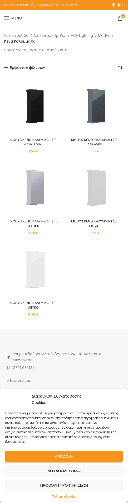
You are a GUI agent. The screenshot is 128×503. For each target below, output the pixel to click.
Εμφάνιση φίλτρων (27, 67)
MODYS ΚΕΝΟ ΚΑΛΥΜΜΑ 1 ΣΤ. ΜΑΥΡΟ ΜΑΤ (33, 142)
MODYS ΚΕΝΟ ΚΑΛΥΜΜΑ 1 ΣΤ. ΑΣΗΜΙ (33, 223)
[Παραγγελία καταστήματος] (120, 68)
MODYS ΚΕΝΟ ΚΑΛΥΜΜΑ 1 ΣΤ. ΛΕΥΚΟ (33, 305)
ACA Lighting (82, 35)
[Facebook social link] (114, 5)
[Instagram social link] (120, 5)
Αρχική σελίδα (16, 35)
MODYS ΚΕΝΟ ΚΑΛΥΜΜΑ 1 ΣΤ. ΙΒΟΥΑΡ (94, 223)
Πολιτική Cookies (64, 496)
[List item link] (64, 367)
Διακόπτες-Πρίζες (50, 35)
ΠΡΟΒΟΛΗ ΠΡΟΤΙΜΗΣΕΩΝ (64, 485)
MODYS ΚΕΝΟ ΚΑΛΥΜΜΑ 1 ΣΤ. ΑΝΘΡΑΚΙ (94, 142)
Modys (104, 35)
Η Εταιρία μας (19, 380)
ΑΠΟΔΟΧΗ (64, 456)
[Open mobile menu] (12, 18)
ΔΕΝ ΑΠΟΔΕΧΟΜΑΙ (64, 471)
